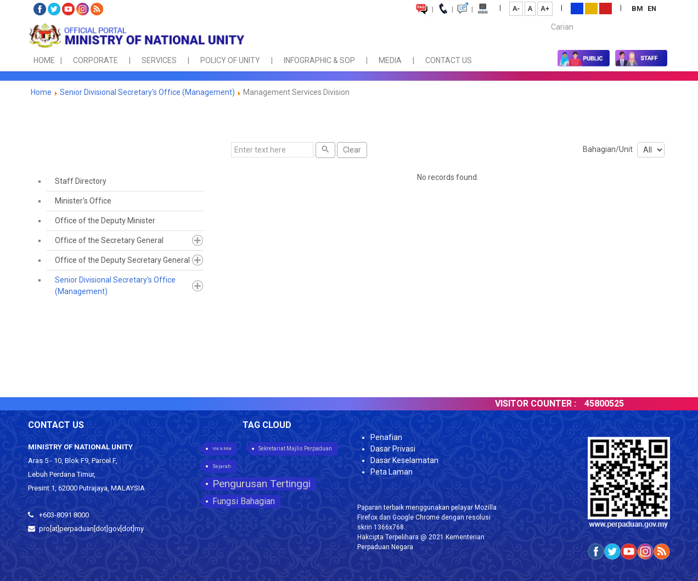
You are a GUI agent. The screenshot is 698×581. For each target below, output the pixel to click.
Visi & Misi (221, 448)
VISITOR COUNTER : (546, 403)
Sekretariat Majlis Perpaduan (295, 448)
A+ (545, 9)
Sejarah (221, 466)
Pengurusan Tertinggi (261, 483)
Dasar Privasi (392, 448)
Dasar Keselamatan (404, 460)
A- (516, 9)
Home (41, 92)
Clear (352, 149)
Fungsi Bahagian (243, 501)
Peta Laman (391, 471)
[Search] (325, 150)
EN (652, 8)
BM (638, 8)
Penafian (386, 437)
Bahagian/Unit (608, 149)
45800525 (615, 403)
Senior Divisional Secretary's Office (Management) (147, 92)
